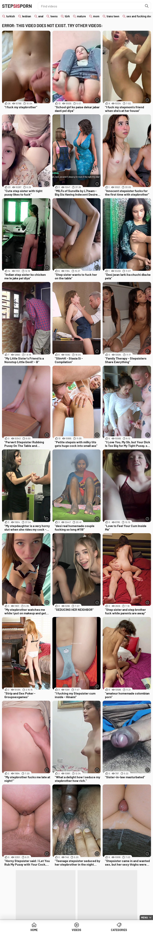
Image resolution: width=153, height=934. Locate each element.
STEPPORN (17, 6)
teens (54, 16)
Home (34, 930)
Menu (144, 917)
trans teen (113, 16)
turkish (10, 16)
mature (81, 16)
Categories (119, 930)
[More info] (46, 100)
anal (40, 16)
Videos (76, 930)
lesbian (26, 16)
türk (67, 16)
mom (96, 16)
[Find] (147, 6)
